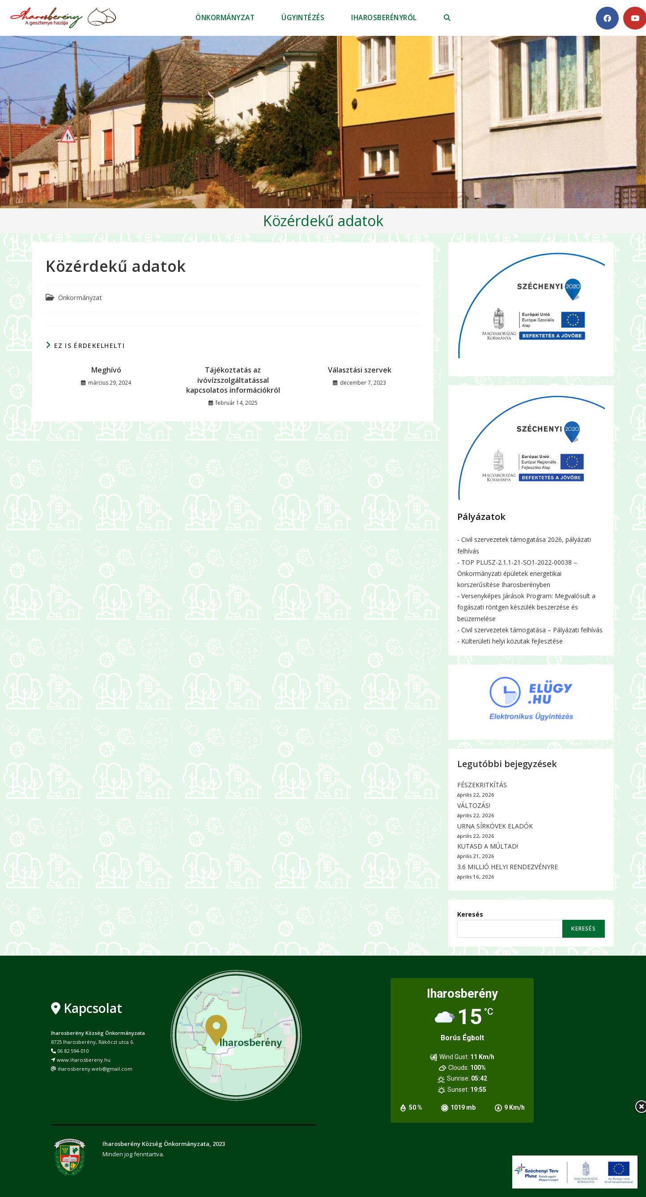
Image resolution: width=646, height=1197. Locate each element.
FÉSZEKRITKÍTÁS (482, 785)
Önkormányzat (80, 297)
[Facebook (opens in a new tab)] (607, 18)
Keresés (470, 914)
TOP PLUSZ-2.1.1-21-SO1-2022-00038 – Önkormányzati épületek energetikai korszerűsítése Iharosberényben (517, 573)
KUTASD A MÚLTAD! (487, 846)
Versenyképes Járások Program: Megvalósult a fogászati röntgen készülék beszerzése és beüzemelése (526, 607)
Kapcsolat (93, 1008)
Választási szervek (359, 370)
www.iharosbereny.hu (83, 1059)
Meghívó (106, 370)
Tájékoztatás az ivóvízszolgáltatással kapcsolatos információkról (233, 380)
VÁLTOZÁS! (473, 805)
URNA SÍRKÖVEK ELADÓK (495, 826)
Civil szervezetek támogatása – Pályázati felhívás (532, 630)
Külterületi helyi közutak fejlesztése (512, 641)
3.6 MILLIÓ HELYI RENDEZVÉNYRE (507, 866)
